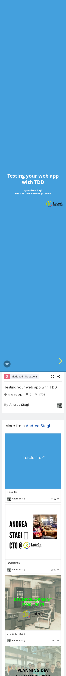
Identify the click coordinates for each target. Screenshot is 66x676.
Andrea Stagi (19, 405)
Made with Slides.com (24, 376)
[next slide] (61, 361)
